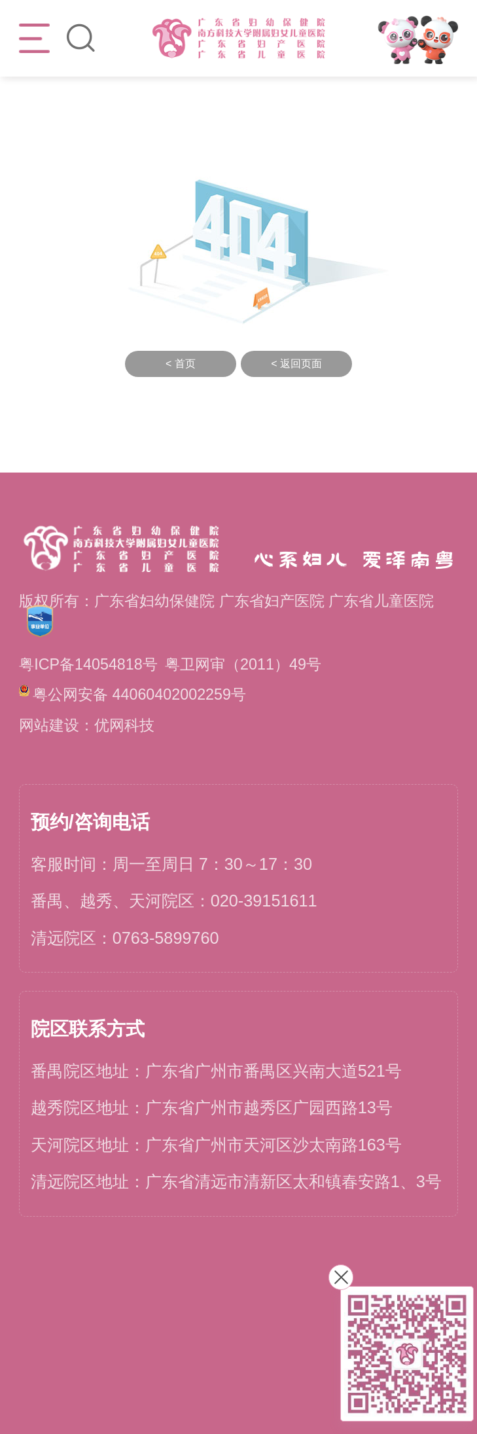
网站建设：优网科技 (86, 725)
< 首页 (181, 363)
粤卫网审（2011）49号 (243, 664)
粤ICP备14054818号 (88, 664)
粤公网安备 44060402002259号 (132, 694)
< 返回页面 (296, 363)
